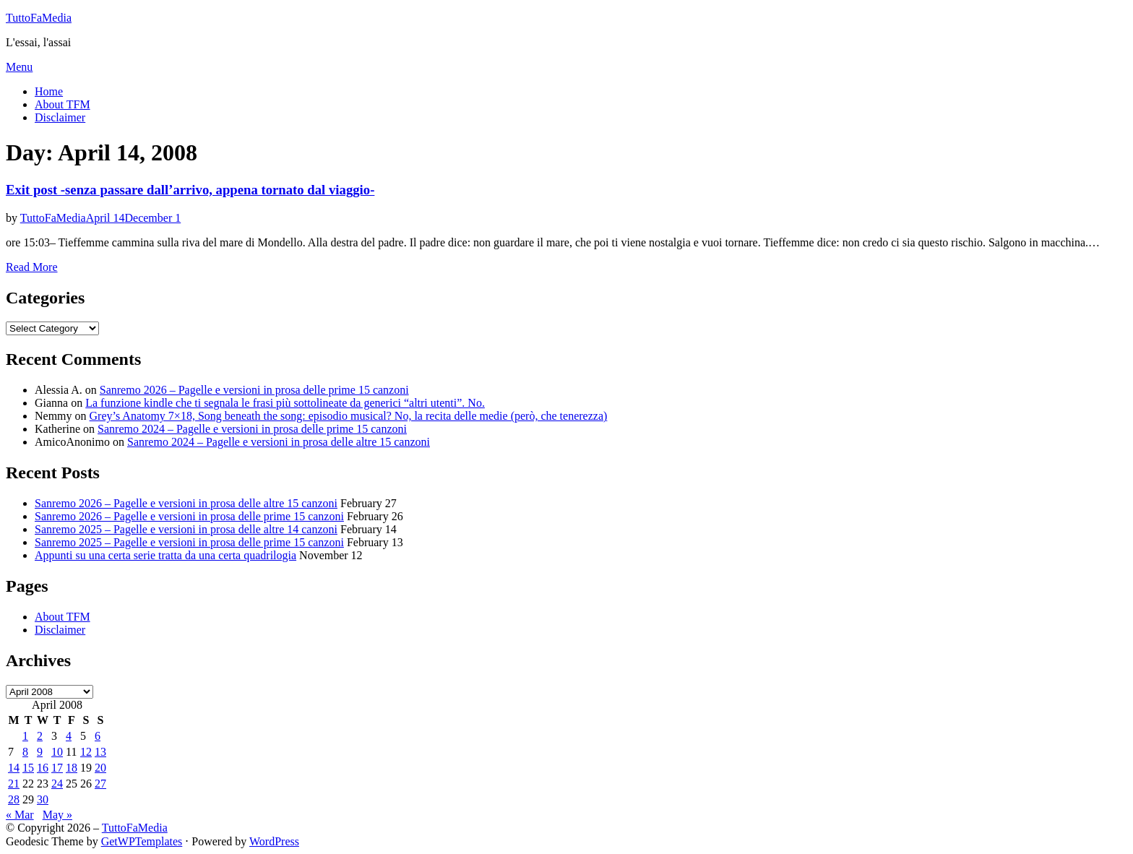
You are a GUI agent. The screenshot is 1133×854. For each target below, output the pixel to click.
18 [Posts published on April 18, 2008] (71, 768)
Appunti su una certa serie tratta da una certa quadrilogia (165, 555)
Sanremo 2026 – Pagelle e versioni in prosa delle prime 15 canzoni (254, 390)
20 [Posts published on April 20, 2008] (100, 768)
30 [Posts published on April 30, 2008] (42, 799)
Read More (32, 267)
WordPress (274, 841)
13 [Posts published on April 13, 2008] (100, 752)
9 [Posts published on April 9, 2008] (40, 752)
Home (49, 91)
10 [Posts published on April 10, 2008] (57, 752)
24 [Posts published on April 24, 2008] (57, 783)
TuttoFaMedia (39, 18)
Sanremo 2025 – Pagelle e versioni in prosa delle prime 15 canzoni (189, 542)
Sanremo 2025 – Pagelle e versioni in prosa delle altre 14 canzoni (186, 529)
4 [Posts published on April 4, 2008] (69, 736)
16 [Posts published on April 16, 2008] (42, 768)
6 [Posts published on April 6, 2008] (97, 736)
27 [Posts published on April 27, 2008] (100, 783)
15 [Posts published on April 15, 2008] (28, 768)
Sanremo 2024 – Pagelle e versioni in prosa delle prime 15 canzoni (252, 429)
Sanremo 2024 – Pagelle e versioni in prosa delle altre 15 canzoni (278, 442)
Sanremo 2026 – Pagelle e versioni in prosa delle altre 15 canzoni (186, 503)
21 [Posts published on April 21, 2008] (14, 783)
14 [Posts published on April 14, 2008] (14, 768)
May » (57, 814)
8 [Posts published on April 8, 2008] (25, 752)
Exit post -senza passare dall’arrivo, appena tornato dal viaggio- (190, 189)
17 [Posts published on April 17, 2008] (57, 768)
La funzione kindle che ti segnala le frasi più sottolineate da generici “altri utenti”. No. (285, 403)
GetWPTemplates (142, 841)
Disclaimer (60, 117)
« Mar (20, 814)
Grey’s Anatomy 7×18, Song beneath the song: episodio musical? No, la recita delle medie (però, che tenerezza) (349, 416)
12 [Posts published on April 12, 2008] (86, 752)
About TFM (62, 104)
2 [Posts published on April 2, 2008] (40, 736)
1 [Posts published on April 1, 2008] (25, 736)
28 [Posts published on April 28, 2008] (14, 799)
